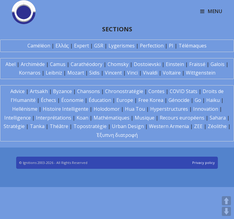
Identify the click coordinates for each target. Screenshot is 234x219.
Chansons (88, 91)
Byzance (62, 91)
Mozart (75, 72)
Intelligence (17, 117)
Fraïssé (197, 64)
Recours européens (182, 117)
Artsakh (39, 91)
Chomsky (118, 64)
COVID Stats (183, 91)
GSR (98, 45)
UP (226, 200)
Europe (124, 100)
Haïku (213, 100)
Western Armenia (169, 126)
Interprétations (53, 117)
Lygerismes (121, 45)
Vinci (132, 72)
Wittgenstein (200, 72)
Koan (82, 117)
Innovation (205, 109)
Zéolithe (217, 126)
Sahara (218, 117)
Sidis (94, 72)
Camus (58, 64)
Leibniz (54, 72)
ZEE (198, 126)
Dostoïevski (147, 64)
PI (171, 45)
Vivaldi (150, 72)
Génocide (179, 100)
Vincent (113, 72)
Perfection (152, 45)
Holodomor (107, 109)
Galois (218, 64)
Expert (81, 45)
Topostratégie (90, 126)
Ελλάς (62, 45)
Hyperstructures (169, 109)
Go (198, 100)
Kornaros (30, 72)
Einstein (175, 64)
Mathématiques (111, 117)
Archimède (33, 64)
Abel (10, 64)
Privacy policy (203, 162)
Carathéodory (86, 64)
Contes (156, 91)
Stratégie (14, 126)
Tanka (37, 126)
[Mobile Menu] (211, 11)
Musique (144, 117)
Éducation (100, 100)
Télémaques (193, 45)
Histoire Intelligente (65, 109)
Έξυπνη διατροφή (117, 135)
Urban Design (128, 126)
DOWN (226, 211)
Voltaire (172, 72)
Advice (17, 91)
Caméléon (38, 45)
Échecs (48, 100)
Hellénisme (24, 109)
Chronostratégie (124, 91)
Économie (72, 100)
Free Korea (150, 100)
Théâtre (59, 126)
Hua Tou (135, 109)
